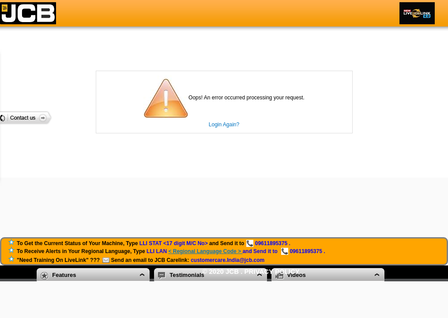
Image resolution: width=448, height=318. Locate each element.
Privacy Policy (272, 271)
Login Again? (224, 124)
